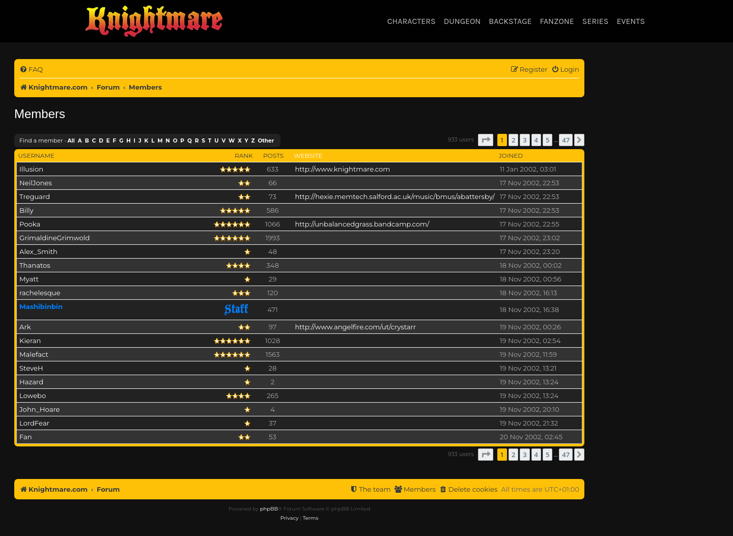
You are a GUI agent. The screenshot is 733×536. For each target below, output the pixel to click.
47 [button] (566, 140)
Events (630, 21)
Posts (273, 155)
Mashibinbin (41, 306)
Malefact (33, 354)
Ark (25, 327)
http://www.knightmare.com (342, 169)
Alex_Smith (38, 251)
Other (266, 140)
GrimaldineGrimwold (54, 238)
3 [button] (524, 140)
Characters (411, 21)
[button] (485, 140)
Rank (244, 155)
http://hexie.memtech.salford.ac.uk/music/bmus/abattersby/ (394, 196)
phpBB (269, 508)
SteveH (31, 368)
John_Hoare (39, 409)
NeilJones (35, 183)
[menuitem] (31, 69)
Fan (25, 437)
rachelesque (39, 293)
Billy (26, 210)
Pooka (29, 224)
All (71, 140)
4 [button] (536, 140)
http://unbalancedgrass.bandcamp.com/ (362, 224)
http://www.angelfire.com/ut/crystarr (355, 327)
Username (36, 155)
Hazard (31, 382)
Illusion (31, 169)
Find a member (41, 140)
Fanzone (557, 21)
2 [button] (513, 140)
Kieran (30, 340)
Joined (511, 155)
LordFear (34, 423)
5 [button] (547, 140)
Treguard (34, 196)
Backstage (510, 21)
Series (595, 21)
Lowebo (32, 395)
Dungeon (462, 21)
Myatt (29, 279)
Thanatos (34, 265)
